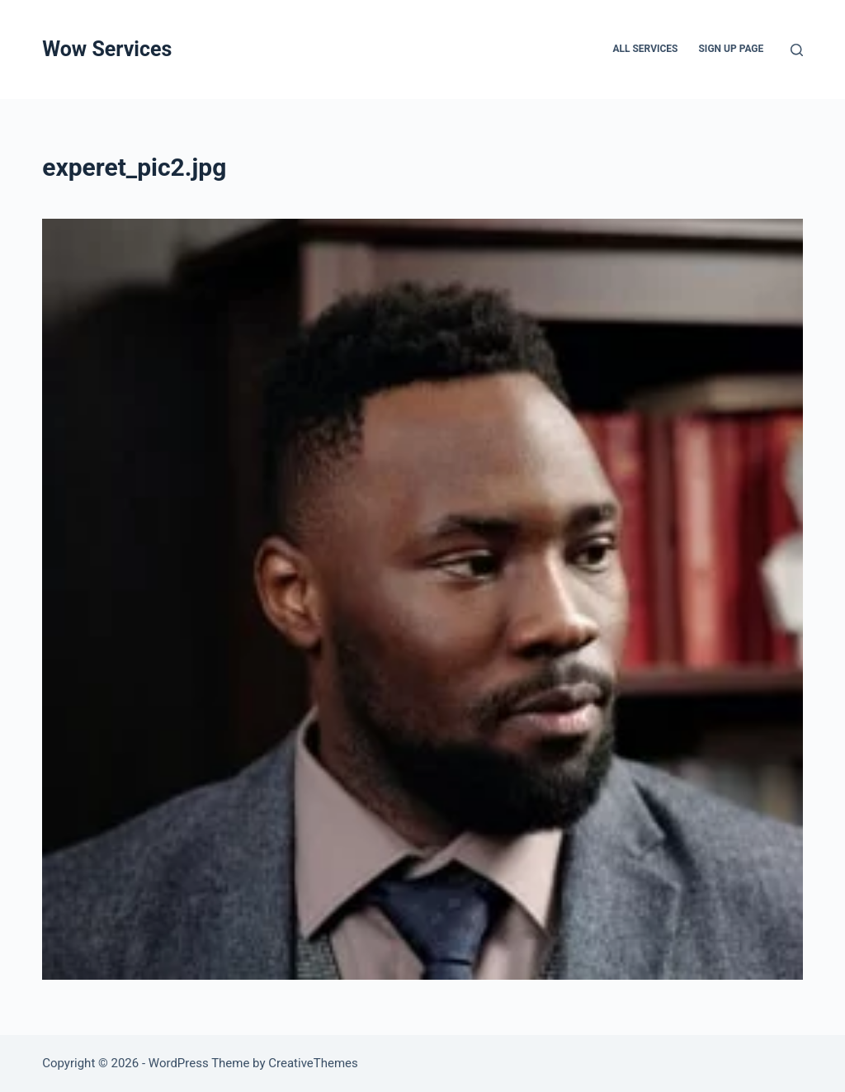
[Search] (797, 50)
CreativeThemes (313, 1063)
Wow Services (107, 49)
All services (644, 48)
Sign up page (730, 48)
